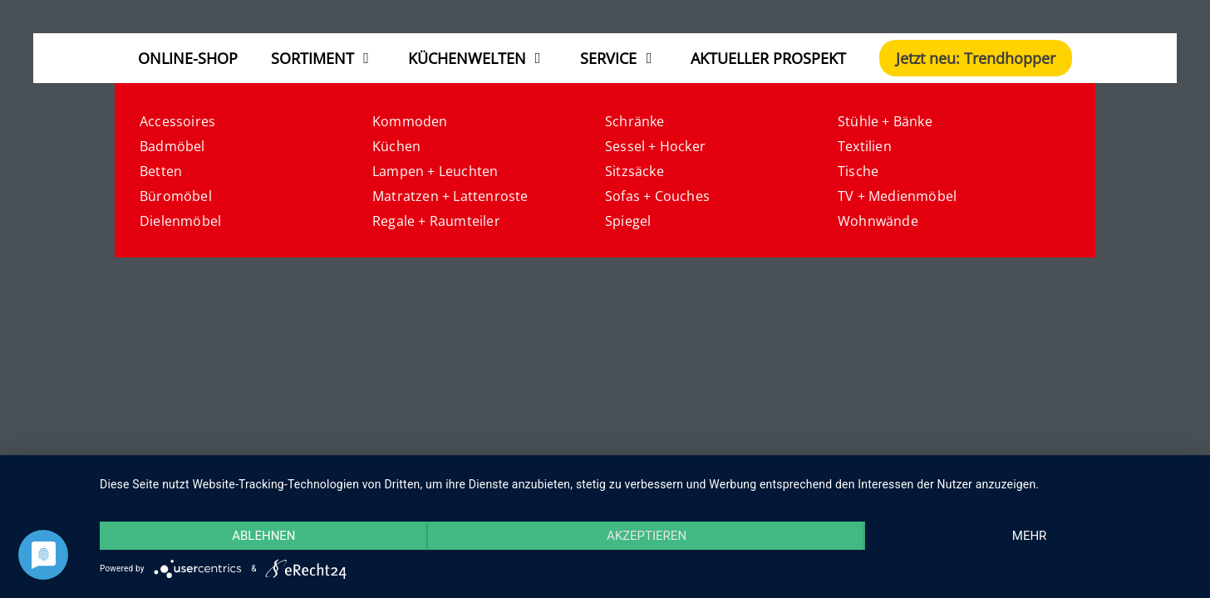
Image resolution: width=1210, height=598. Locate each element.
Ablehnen (263, 535)
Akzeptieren (646, 535)
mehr (1029, 535)
